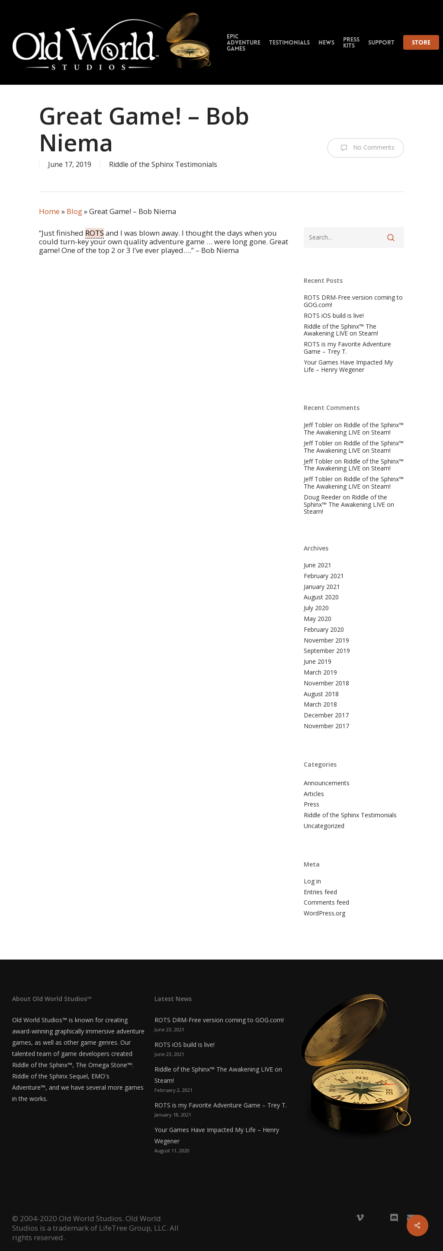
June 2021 (317, 565)
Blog (74, 211)
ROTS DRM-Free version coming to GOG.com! (353, 301)
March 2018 (320, 704)
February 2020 (324, 629)
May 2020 (317, 619)
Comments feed (326, 902)
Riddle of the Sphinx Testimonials (163, 164)
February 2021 (324, 576)
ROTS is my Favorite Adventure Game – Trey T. (347, 348)
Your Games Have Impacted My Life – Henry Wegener (348, 366)
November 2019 (326, 640)
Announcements (327, 783)
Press (311, 804)
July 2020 (316, 608)
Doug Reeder (322, 497)
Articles (314, 794)
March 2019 (320, 672)
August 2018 (321, 694)
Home (49, 211)
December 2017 (326, 715)
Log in (312, 881)
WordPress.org (324, 913)
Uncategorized (324, 826)
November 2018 (326, 683)
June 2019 (317, 661)
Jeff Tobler (318, 425)
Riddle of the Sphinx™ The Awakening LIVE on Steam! (341, 330)
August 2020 (321, 597)
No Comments (366, 147)
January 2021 (322, 587)
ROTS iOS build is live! (334, 316)
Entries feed (320, 892)
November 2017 (326, 726)
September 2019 (327, 651)
